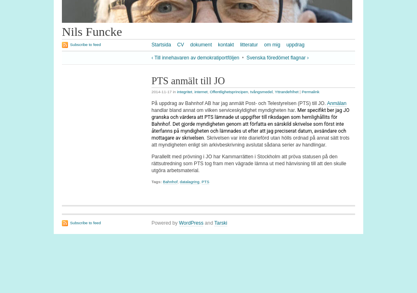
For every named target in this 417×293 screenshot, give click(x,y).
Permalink (310, 92)
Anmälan (337, 103)
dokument (201, 45)
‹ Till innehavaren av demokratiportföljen (195, 58)
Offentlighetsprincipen (229, 92)
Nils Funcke (92, 32)
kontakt (226, 45)
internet (200, 92)
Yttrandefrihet (286, 92)
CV (180, 45)
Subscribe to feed (85, 44)
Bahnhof (170, 181)
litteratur (249, 45)
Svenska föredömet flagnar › (277, 58)
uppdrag (295, 45)
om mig (272, 45)
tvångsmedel (261, 92)
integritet (184, 92)
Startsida (161, 45)
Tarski (220, 223)
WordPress (191, 223)
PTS (205, 181)
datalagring (190, 181)
